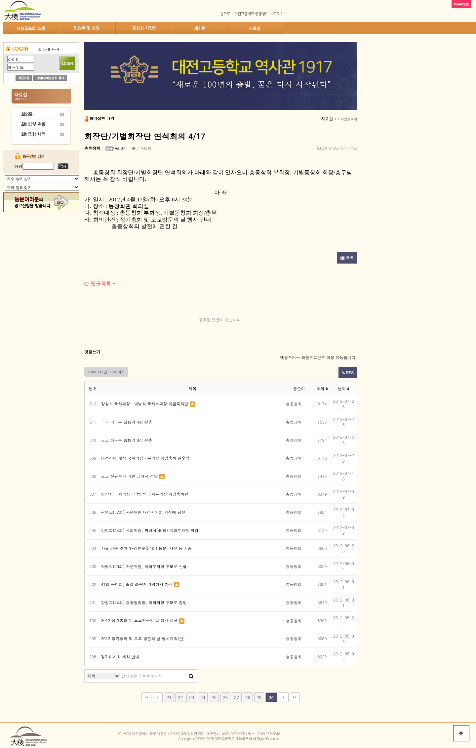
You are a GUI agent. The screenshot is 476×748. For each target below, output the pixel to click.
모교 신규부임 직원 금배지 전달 (129, 476)
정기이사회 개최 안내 (120, 656)
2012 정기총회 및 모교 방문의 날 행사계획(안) (143, 638)
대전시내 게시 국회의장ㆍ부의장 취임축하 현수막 (145, 458)
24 (202, 697)
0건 (121, 148)
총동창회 (92, 148)
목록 (347, 258)
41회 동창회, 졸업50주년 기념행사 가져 (137, 584)
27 (236, 697)
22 (180, 697)
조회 (322, 388)
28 (247, 697)
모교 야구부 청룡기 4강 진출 (126, 422)
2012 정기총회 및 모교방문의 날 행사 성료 (139, 620)
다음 (284, 697)
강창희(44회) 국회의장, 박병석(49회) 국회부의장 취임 (150, 530)
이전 (158, 697)
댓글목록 (97, 283)
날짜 (343, 388)
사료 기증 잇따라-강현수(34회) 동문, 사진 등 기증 (146, 548)
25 (214, 697)
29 (259, 697)
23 (191, 697)
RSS (348, 372)
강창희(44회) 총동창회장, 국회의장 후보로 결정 (144, 602)
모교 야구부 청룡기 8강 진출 (126, 440)
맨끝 (295, 697)
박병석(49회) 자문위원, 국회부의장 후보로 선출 (144, 566)
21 (169, 697)
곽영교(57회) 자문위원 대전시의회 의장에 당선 (143, 512)
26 (225, 697)
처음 (146, 697)
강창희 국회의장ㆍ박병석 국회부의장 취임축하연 (144, 403)
